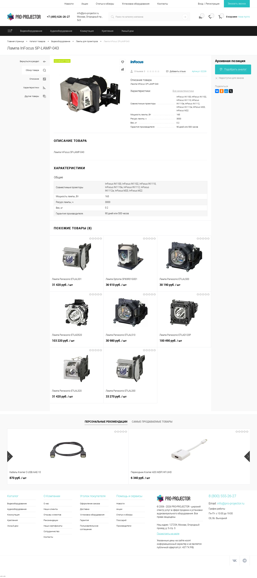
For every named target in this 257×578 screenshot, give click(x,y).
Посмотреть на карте (168, 533)
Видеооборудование (17, 503)
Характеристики (34, 87)
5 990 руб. (116, 478)
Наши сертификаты (53, 526)
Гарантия (84, 520)
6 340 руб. (67, 478)
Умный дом (12, 526)
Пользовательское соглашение (89, 528)
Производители (123, 526)
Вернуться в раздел (33, 61)
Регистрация (212, 3)
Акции (84, 3)
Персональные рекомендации (106, 421)
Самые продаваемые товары (152, 421)
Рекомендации (51, 520)
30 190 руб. (184, 286)
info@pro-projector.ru (230, 503)
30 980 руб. (130, 342)
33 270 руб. (130, 398)
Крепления (12, 520)
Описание (38, 79)
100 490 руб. (184, 342)
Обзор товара (36, 70)
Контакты (162, 3)
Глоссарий (121, 520)
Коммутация (13, 514)
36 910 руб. (130, 286)
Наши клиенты (51, 509)
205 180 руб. (215, 478)
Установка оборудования (135, 3)
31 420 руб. (76, 286)
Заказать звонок (237, 3)
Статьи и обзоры (105, 3)
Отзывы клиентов (52, 514)
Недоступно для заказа (229, 78)
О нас (46, 503)
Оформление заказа (90, 503)
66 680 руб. (165, 478)
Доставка (84, 509)
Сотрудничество (51, 531)
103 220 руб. (76, 342)
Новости (69, 3)
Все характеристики (183, 91)
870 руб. (18, 478)
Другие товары (35, 96)
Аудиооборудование (17, 509)
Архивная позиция (230, 61)
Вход (200, 3)
